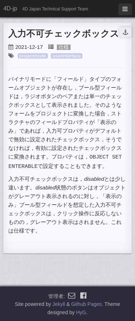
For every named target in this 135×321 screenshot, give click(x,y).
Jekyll (59, 303)
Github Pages (86, 303)
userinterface (67, 56)
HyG (81, 312)
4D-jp (10, 8)
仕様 (64, 47)
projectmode (32, 56)
